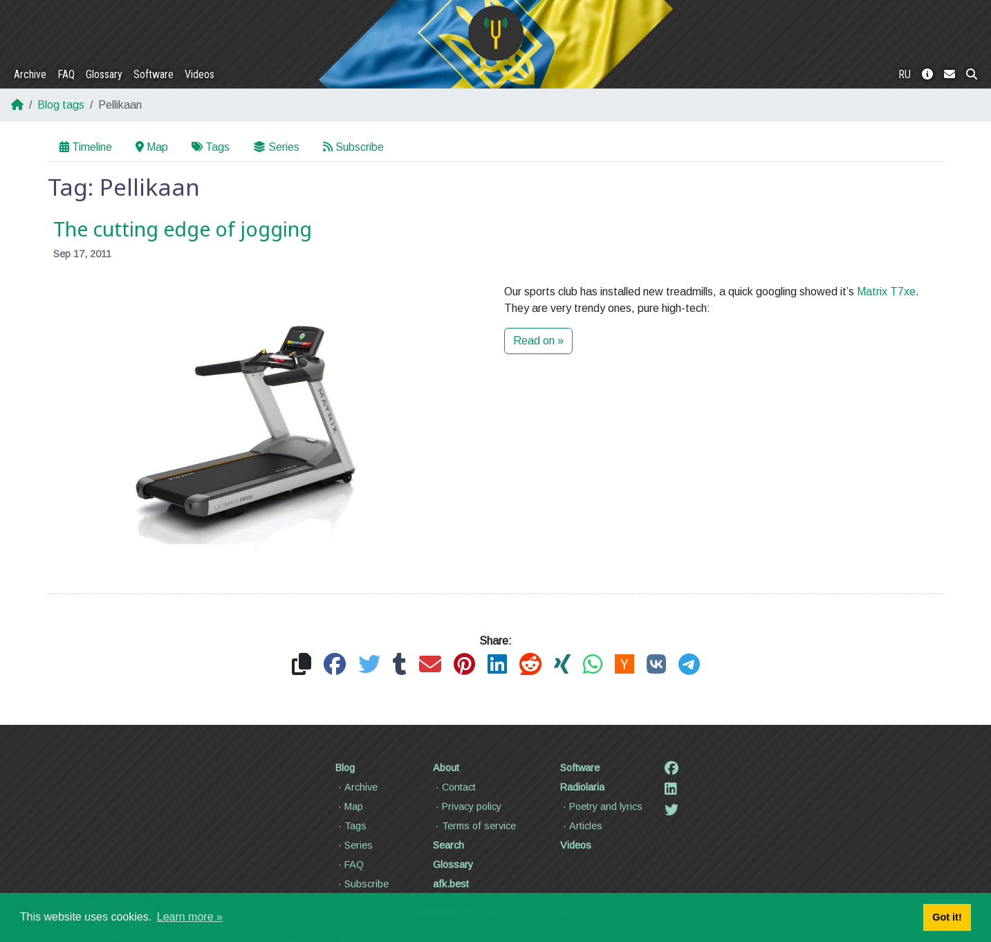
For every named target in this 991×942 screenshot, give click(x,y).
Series (276, 147)
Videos (199, 74)
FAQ (66, 74)
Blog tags (60, 105)
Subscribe (353, 147)
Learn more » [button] (190, 917)
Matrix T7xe (886, 291)
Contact (454, 787)
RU (904, 74)
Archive (30, 74)
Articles (581, 825)
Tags (211, 147)
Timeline (85, 147)
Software (153, 74)
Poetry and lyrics (601, 806)
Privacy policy (467, 806)
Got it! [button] (946, 917)
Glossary (104, 74)
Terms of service (474, 825)
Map (152, 147)
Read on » (538, 341)
